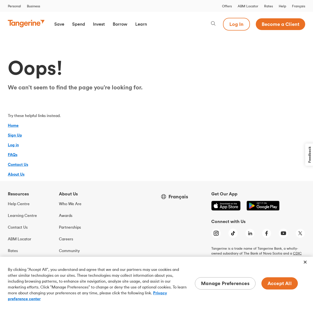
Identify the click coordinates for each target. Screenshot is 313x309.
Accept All (280, 283)
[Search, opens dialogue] (213, 24)
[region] (156, 283)
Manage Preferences (225, 283)
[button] (59, 24)
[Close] (305, 262)
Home (13, 125)
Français (298, 6)
